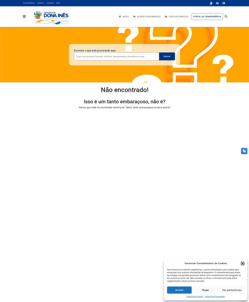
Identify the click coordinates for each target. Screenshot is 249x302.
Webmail (40, 3)
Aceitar (179, 290)
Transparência (29, 3)
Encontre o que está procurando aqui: (95, 50)
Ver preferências (232, 290)
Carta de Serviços (176, 16)
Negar (205, 290)
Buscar (167, 56)
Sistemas (50, 3)
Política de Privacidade (215, 297)
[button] (242, 263)
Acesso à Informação (147, 16)
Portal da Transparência (207, 16)
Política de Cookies (194, 297)
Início (124, 16)
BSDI (58, 3)
